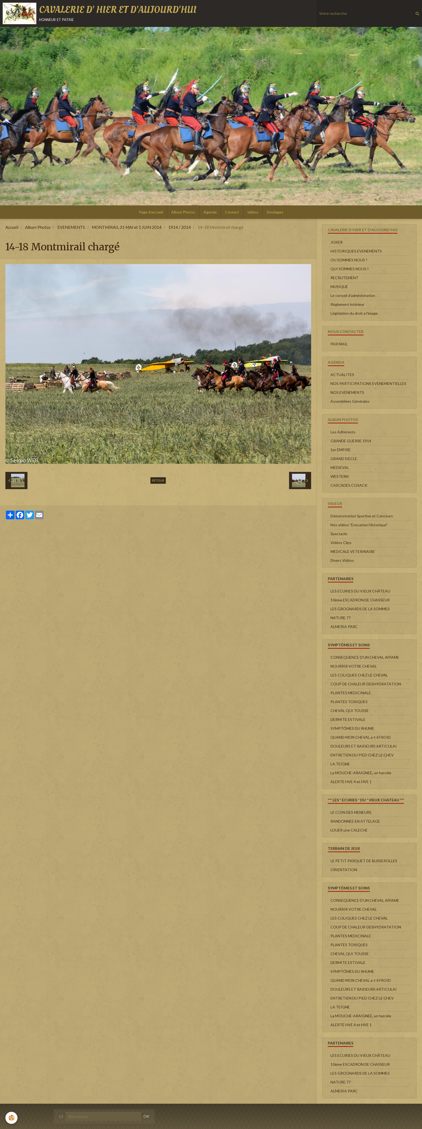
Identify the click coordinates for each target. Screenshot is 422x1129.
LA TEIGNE (340, 764)
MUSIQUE (339, 286)
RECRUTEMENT (344, 277)
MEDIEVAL (339, 467)
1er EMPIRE (340, 449)
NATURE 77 (340, 617)
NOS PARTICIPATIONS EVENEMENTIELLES (368, 383)
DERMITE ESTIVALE (347, 719)
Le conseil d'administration (352, 295)
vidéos (252, 212)
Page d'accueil (151, 212)
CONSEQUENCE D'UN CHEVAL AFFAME (364, 657)
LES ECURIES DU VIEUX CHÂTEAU (360, 591)
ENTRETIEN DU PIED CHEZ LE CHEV (362, 755)
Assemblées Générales (350, 401)
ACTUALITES (342, 374)
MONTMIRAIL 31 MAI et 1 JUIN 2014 (126, 227)
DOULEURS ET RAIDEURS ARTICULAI (363, 746)
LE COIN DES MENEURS (350, 812)
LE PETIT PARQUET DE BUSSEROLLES (363, 860)
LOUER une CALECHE (349, 830)
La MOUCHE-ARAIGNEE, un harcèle (360, 772)
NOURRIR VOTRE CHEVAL (353, 666)
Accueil (11, 227)
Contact (232, 212)
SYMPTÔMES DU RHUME (352, 728)
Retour (158, 480)
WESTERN (339, 476)
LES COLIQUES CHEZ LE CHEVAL (359, 675)
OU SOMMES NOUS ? (348, 260)
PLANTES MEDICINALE (350, 692)
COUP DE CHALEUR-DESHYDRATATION (365, 684)
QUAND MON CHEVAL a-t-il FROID (360, 737)
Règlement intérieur (347, 304)
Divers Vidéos (342, 560)
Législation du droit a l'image (354, 313)
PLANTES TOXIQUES (349, 701)
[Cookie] (11, 1118)
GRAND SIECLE (343, 458)
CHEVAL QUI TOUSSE (349, 710)
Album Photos (183, 212)
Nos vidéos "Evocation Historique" (359, 525)
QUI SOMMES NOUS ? (349, 269)
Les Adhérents (343, 432)
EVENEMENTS (71, 227)
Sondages (275, 212)
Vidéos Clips (340, 542)
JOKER (336, 242)
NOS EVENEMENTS (347, 392)
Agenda (210, 212)
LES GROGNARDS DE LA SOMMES (360, 608)
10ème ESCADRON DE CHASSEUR (360, 600)
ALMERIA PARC (344, 626)
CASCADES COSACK (348, 485)
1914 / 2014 (179, 227)
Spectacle (338, 533)
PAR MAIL (339, 344)
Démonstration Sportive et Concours (361, 516)
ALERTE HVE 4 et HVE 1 (351, 781)
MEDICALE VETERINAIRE (352, 551)
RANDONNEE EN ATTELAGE (355, 821)
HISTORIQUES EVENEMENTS (356, 251)
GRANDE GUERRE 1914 (350, 441)
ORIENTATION (343, 869)
